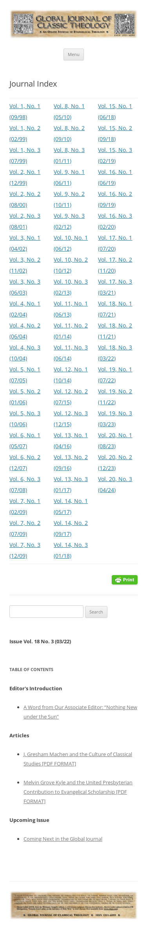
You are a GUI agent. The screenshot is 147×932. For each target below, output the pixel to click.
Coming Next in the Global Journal (63, 838)
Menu (74, 54)
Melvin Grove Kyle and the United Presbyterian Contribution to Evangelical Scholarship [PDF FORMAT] (78, 792)
